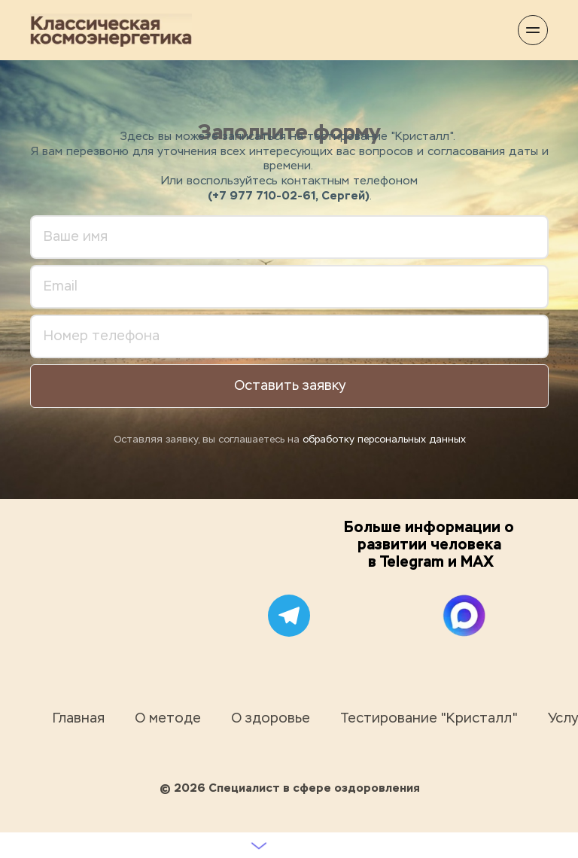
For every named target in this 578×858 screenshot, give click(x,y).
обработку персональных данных (384, 440)
